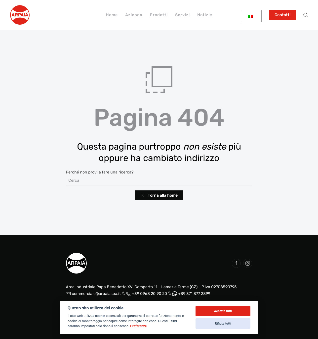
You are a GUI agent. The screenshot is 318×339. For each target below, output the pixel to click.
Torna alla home (159, 195)
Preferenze (138, 326)
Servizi (182, 14)
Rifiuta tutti (223, 323)
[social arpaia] (236, 263)
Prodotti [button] (159, 14)
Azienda (133, 14)
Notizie (204, 14)
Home (112, 14)
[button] (305, 15)
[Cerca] (159, 180)
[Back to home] (20, 15)
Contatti (282, 14)
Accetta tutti (223, 311)
